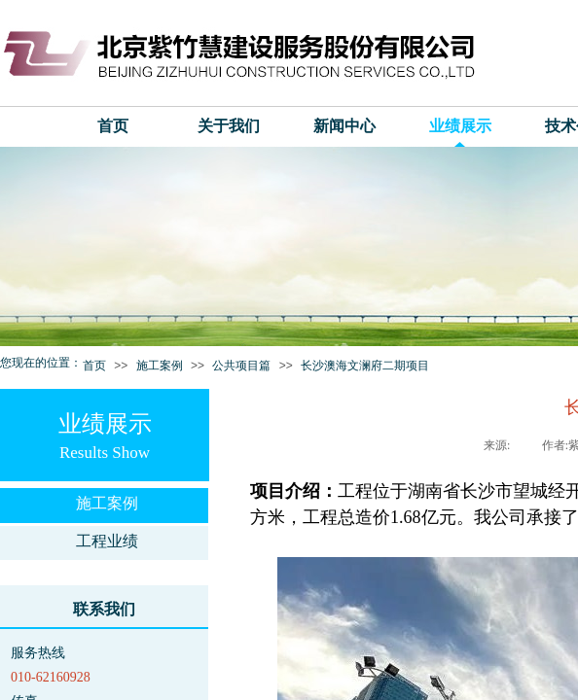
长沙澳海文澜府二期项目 (365, 365)
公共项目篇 (241, 365)
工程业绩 (107, 541)
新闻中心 (344, 126)
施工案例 (159, 365)
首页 (112, 126)
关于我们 (229, 126)
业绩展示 (460, 126)
